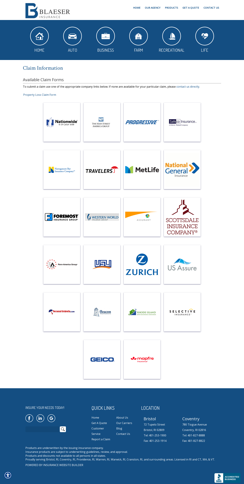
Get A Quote (99, 423)
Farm (138, 40)
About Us (122, 417)
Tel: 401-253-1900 (155, 435)
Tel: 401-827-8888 (193, 435)
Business (105, 40)
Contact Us (123, 434)
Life (204, 40)
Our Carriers (124, 423)
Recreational (171, 40)
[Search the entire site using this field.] (42, 429)
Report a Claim (101, 439)
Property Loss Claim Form (39, 95)
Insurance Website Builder (63, 465)
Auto (72, 40)
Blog (119, 428)
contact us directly (187, 86)
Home (39, 40)
